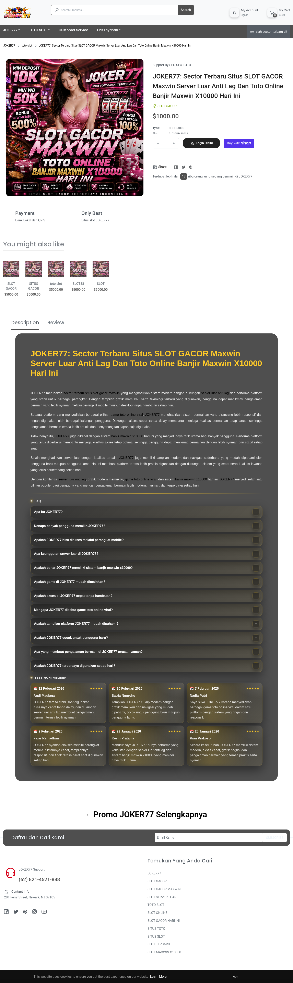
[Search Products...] (118, 10)
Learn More (158, 977)
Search (186, 10)
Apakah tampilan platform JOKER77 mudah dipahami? (76, 623)
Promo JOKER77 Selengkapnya (146, 814)
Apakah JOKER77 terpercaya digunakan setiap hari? (74, 665)
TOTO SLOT (156, 905)
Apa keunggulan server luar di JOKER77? (66, 553)
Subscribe (274, 838)
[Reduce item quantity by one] (158, 143)
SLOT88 (78, 288)
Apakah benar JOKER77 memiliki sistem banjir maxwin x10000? (83, 567)
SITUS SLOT (156, 936)
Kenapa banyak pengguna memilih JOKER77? (69, 526)
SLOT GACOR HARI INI (164, 921)
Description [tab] (25, 322)
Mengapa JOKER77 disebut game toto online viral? (73, 610)
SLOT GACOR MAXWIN (164, 889)
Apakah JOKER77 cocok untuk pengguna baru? (71, 637)
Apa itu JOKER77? (48, 512)
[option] (11, 288)
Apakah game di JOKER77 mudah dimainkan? (69, 581)
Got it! (237, 976)
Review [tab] (55, 322)
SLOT (101, 288)
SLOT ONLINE (157, 913)
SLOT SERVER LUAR (162, 897)
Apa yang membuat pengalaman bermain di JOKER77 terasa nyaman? (88, 651)
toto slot (27, 45)
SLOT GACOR (157, 881)
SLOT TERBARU (159, 944)
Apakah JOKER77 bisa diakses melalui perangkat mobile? (79, 540)
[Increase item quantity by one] (173, 143)
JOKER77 (9, 45)
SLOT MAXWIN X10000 (164, 952)
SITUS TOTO (156, 929)
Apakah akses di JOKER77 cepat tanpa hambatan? (73, 596)
